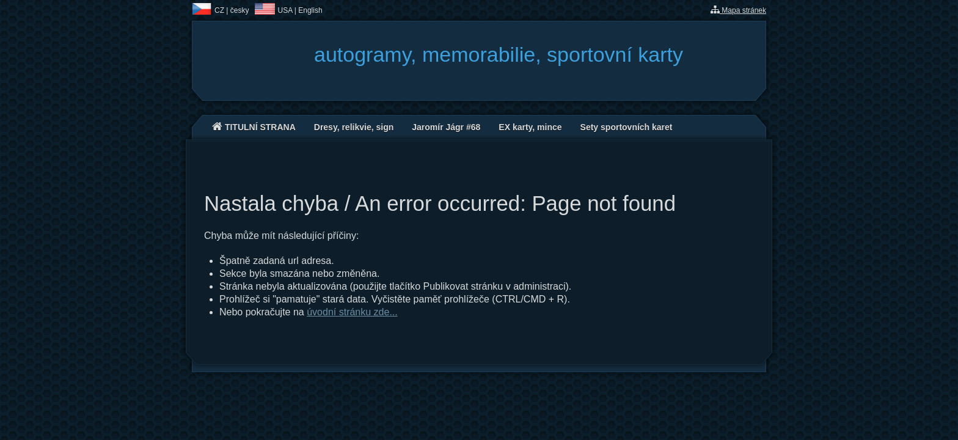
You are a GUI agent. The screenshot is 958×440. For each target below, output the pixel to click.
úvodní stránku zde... (352, 312)
